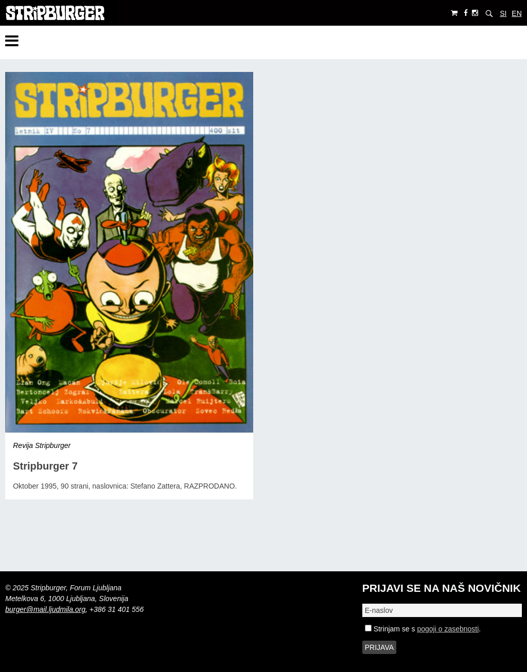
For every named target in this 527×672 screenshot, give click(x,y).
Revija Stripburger (42, 445)
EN (516, 13)
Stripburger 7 (45, 466)
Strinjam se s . (423, 629)
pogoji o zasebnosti (448, 629)
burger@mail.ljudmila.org (45, 609)
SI (503, 13)
